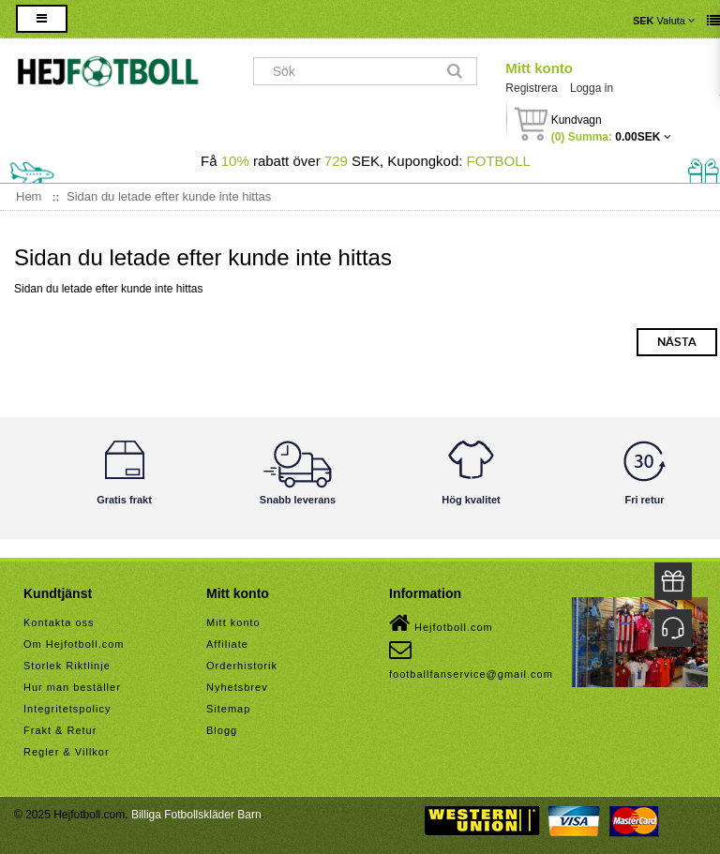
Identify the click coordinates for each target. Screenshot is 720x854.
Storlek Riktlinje (67, 665)
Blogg (221, 730)
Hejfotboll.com (441, 623)
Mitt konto (539, 68)
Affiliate (227, 644)
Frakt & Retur (60, 730)
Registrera (531, 88)
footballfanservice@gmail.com (471, 659)
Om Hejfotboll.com (73, 644)
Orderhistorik (242, 665)
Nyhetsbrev (237, 687)
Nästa (677, 342)
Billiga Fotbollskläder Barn (196, 814)
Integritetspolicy (67, 708)
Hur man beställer (72, 687)
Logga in (591, 88)
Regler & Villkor (66, 751)
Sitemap (228, 708)
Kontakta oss (59, 622)
